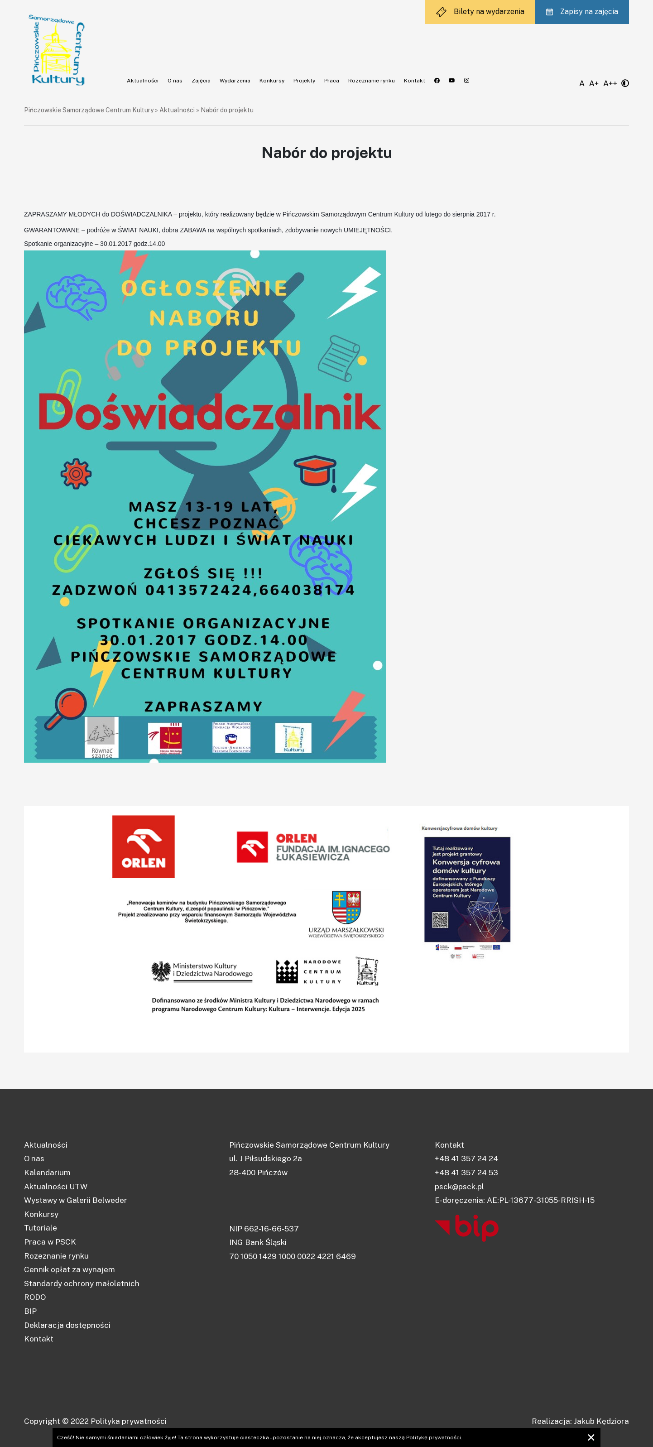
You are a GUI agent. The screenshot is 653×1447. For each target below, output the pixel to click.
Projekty (304, 80)
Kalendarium (47, 1172)
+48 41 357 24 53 (466, 1172)
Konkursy (271, 80)
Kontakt (414, 80)
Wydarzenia (235, 80)
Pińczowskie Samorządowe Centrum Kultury (89, 110)
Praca (331, 80)
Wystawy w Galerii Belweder (75, 1200)
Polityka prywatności (129, 1421)
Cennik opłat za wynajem (69, 1269)
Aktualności (142, 80)
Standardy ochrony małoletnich (81, 1283)
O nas (175, 80)
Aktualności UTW (55, 1186)
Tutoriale (40, 1227)
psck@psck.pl (459, 1186)
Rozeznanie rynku (371, 80)
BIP (30, 1311)
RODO (35, 1297)
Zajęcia (201, 80)
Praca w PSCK (50, 1241)
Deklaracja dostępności (67, 1325)
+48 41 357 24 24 (466, 1158)
